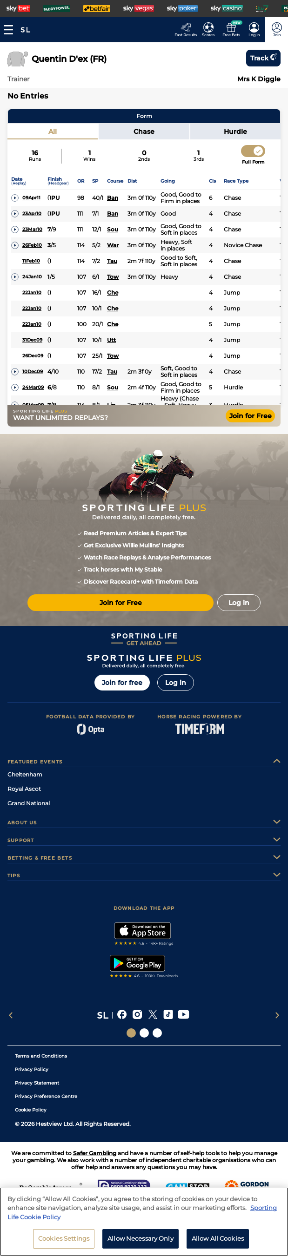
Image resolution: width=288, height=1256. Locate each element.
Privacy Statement (37, 1083)
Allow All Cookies (218, 1243)
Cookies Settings (63, 1243)
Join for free (122, 682)
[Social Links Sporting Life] (131, 1033)
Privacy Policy (31, 1069)
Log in (175, 682)
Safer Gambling (94, 1153)
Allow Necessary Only (140, 1243)
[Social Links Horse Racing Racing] (144, 1033)
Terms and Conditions (41, 1056)
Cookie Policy (31, 1110)
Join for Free (250, 416)
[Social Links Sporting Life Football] (157, 1033)
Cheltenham (24, 774)
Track (263, 58)
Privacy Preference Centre (46, 1096)
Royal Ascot (24, 788)
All (52, 131)
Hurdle (235, 131)
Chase (144, 131)
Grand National (28, 803)
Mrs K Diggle (259, 79)
